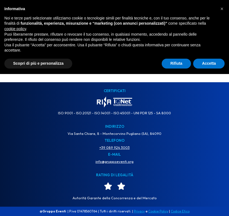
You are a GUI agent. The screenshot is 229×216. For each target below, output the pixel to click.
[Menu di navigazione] (216, 11)
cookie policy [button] (15, 171)
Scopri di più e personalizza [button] (38, 205)
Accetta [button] (209, 205)
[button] (222, 150)
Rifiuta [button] (176, 205)
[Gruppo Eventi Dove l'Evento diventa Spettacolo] (114, 11)
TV (10, 10)
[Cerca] (108, 60)
